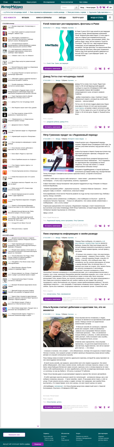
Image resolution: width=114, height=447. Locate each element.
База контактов (67, 2)
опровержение (66, 294)
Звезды (58, 28)
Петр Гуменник (79, 220)
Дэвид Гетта (64, 122)
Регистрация (90, 7)
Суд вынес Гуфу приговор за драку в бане (83, 12)
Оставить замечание (52, 68)
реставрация (64, 63)
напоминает (58, 386)
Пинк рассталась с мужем (55, 12)
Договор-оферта (103, 440)
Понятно (37, 444)
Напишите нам (14, 435)
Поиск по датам (49, 440)
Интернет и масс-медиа (76, 139)
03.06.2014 (46, 28)
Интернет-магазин (103, 438)
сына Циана (79, 108)
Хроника (71, 28)
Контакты (64, 436)
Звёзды (62, 18)
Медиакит (101, 436)
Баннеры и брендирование (83, 438)
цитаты (59, 402)
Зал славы (83, 2)
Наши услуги (31, 2)
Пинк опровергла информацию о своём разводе (26, 12)
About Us (16, 2)
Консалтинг (79, 440)
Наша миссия (65, 440)
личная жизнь (51, 294)
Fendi (49, 63)
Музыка (25, 18)
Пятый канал (54, 396)
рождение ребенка (53, 122)
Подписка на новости (82, 436)
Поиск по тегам (49, 438)
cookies (27, 444)
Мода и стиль (97, 18)
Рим (52, 63)
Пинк (58, 294)
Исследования (49, 2)
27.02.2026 (46, 80)
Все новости (10, 18)
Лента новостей (48, 436)
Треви (57, 63)
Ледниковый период (53, 220)
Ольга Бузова (51, 402)
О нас (5, 2)
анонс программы (67, 220)
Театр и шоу (78, 18)
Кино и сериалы (44, 18)
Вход (82, 7)
